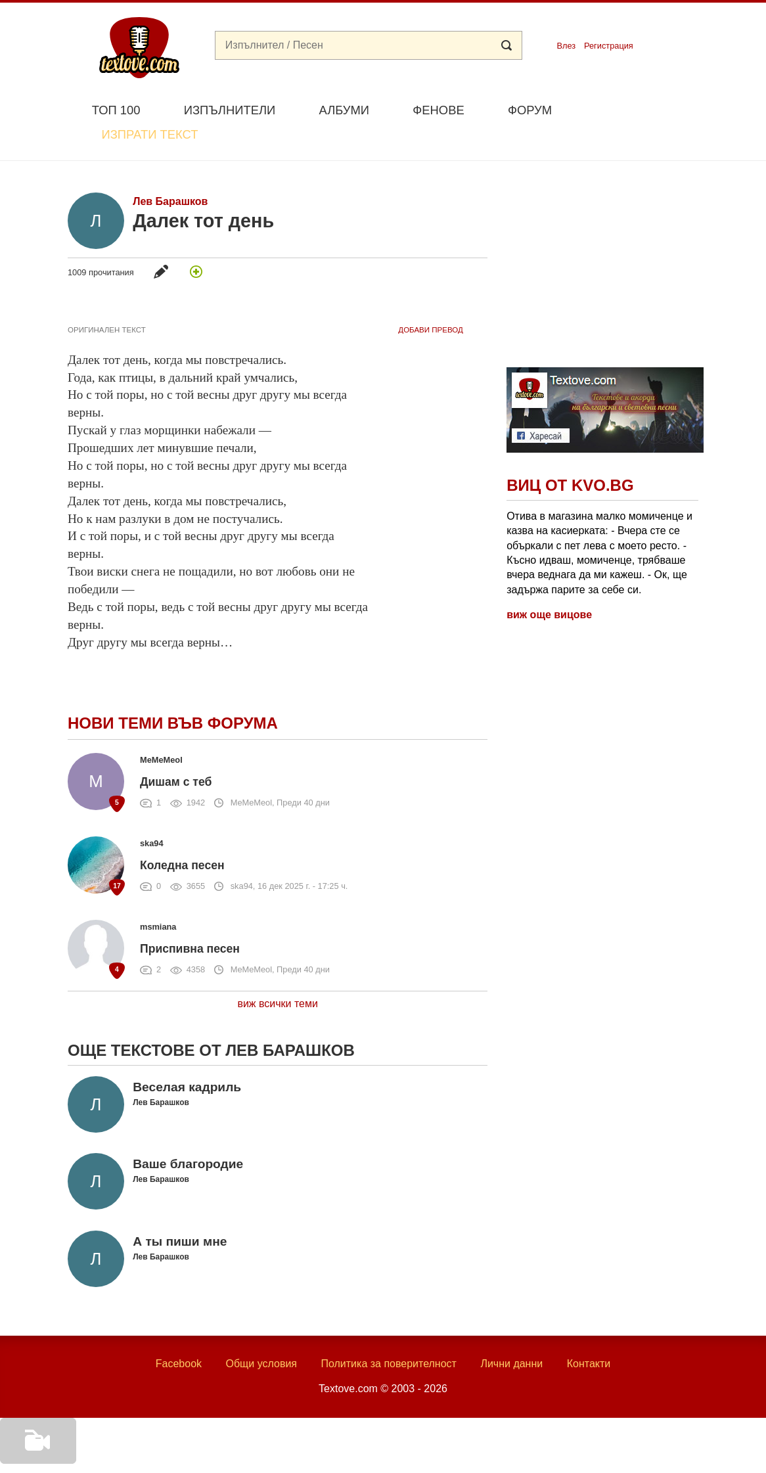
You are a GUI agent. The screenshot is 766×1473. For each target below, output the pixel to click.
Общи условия (261, 1332)
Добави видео (34, 1454)
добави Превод (430, 299)
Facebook (179, 1332)
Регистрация (608, 46)
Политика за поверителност (389, 1332)
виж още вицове (549, 584)
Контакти (589, 1332)
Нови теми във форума (173, 693)
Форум (530, 110)
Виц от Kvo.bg (570, 455)
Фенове (438, 110)
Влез (565, 46)
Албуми (344, 110)
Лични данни (511, 1332)
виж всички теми (277, 972)
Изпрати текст (635, 108)
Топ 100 (116, 110)
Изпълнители (229, 110)
